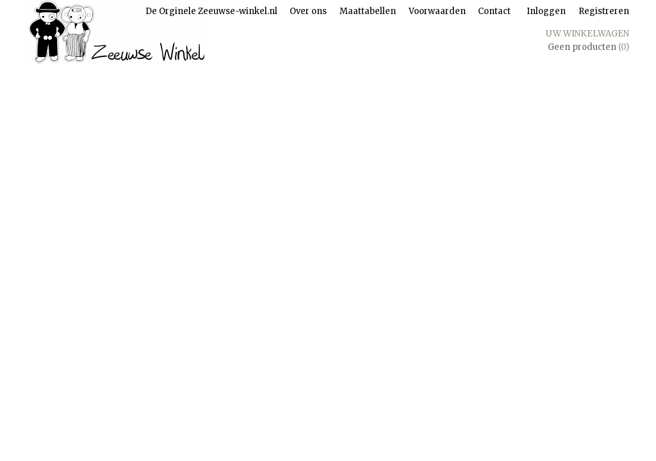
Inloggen (546, 11)
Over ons (308, 11)
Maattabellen (368, 11)
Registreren (603, 11)
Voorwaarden (437, 11)
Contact (494, 11)
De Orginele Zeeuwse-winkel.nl (211, 11)
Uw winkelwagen (587, 33)
